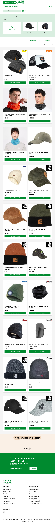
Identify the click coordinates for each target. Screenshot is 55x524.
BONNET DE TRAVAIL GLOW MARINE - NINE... (13, 383)
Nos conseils (7, 489)
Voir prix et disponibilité (15, 82)
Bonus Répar (7, 491)
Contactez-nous (34, 489)
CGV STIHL (29, 519)
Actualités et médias (35, 503)
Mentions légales (27, 522)
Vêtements (12, 28)
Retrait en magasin (9, 494)
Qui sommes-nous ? (35, 496)
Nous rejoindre (33, 499)
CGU (19, 519)
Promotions (6, 501)
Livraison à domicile (9, 499)
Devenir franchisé (34, 501)
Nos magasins (33, 494)
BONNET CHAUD (9, 75)
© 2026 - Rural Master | (10, 519)
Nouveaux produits (9, 503)
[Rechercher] (27, 6)
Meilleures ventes (8, 506)
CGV (23, 519)
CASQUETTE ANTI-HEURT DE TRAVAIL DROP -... (13, 422)
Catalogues (6, 496)
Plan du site (32, 491)
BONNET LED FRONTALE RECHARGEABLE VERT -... (12, 306)
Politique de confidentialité (42, 519)
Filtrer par (33, 40)
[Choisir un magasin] (28, 11)
